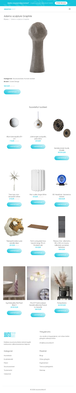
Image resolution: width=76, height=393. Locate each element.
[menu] (69, 9)
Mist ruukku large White (38, 195)
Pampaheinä (61, 303)
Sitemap (42, 370)
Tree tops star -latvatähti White (14, 196)
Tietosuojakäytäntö (46, 366)
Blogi (41, 355)
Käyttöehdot (43, 363)
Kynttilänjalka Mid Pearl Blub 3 (14, 304)
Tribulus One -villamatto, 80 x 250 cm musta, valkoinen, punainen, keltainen (62, 244)
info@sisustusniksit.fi (46, 343)
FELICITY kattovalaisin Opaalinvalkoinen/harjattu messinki (38, 305)
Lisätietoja (12, 92)
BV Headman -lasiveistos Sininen (62, 196)
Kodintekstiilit (8, 359)
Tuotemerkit (8, 370)
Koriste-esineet (29, 79)
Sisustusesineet (18, 79)
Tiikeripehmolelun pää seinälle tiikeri (14, 242)
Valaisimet (7, 374)
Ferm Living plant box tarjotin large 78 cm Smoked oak (38, 243)
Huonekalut (8, 355)
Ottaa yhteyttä (44, 359)
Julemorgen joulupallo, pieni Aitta (38, 138)
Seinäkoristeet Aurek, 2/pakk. (61, 149)
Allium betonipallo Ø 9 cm (14, 138)
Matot (6, 363)
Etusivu (6, 19)
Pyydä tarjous (61, 3)
